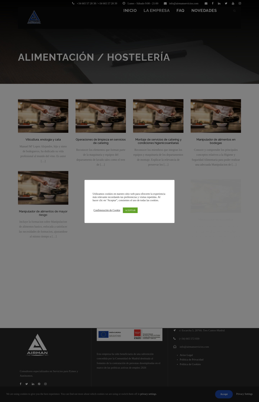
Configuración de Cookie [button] (107, 210)
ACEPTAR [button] (130, 210)
